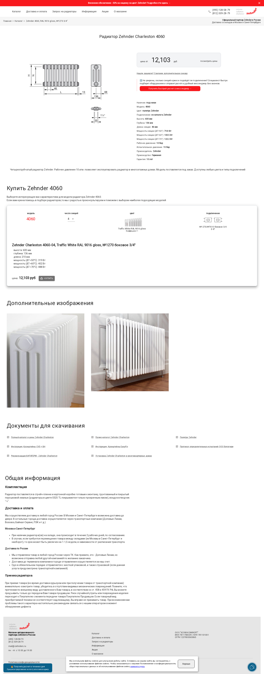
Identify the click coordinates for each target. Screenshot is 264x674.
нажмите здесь (137, 666)
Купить (47, 278)
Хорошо (186, 664)
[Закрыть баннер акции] (259, 3)
